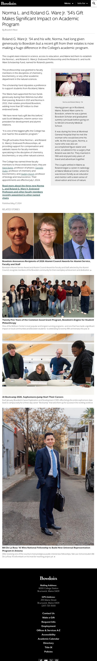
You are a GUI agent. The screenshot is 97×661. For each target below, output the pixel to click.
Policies (48, 651)
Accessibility (48, 634)
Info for (81, 3)
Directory (48, 643)
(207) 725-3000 (48, 606)
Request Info (48, 622)
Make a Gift (48, 617)
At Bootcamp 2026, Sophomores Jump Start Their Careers (32, 397)
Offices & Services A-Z (48, 630)
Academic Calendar (48, 638)
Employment (49, 626)
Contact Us (48, 613)
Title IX (48, 647)
